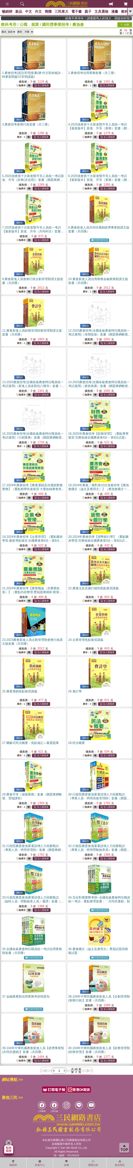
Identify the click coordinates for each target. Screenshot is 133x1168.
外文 (38, 12)
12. (99, 334)
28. (76, 743)
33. (33, 901)
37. (26, 996)
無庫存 (21, 85)
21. (32, 592)
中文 (28, 12)
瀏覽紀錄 (93, 1163)
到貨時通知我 (99, 240)
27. (30, 743)
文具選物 (101, 12)
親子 (88, 12)
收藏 (66, 1163)
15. (33, 437)
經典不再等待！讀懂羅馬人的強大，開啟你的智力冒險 (110, 18)
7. (33, 231)
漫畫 (114, 12)
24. (85, 639)
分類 (124, 24)
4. (99, 128)
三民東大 (61, 12)
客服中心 (40, 1163)
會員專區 (120, 1163)
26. (75, 691)
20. (98, 540)
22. (93, 588)
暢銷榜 (7, 12)
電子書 (76, 12)
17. (33, 489)
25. (19, 691)
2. (92, 73)
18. (99, 489)
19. (32, 540)
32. (99, 849)
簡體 (48, 12)
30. (99, 798)
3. (26, 124)
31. (33, 849)
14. (99, 385)
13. (33, 385)
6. (99, 179)
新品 (18, 12)
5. (33, 179)
